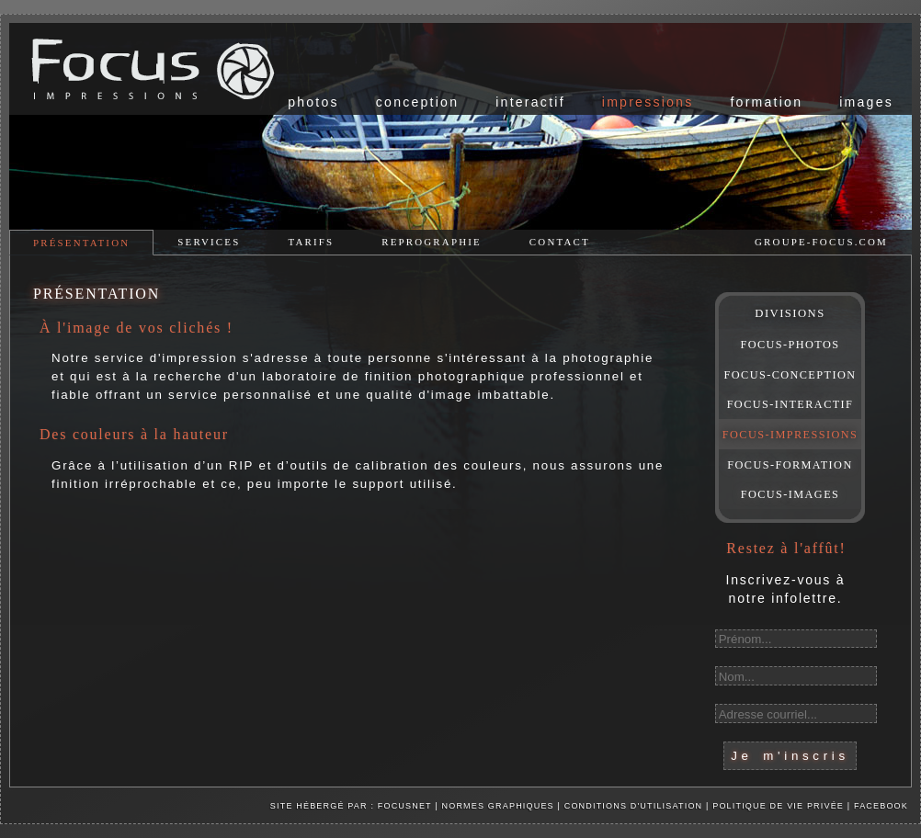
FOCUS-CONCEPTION (790, 374)
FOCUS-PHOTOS (789, 344)
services (208, 241)
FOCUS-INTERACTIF (790, 404)
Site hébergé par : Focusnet (351, 805)
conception (417, 102)
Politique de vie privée (779, 805)
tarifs (311, 241)
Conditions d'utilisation (633, 805)
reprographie (431, 241)
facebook (881, 805)
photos (313, 102)
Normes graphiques (498, 805)
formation (766, 102)
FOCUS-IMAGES (790, 494)
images (866, 102)
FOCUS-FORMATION (789, 465)
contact (559, 241)
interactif (530, 102)
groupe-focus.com (821, 241)
